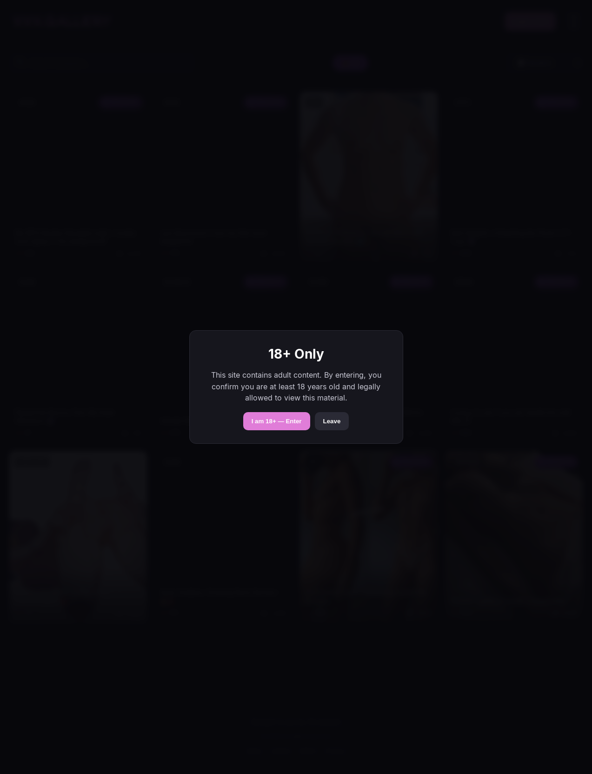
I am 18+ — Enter (277, 421)
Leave (332, 421)
